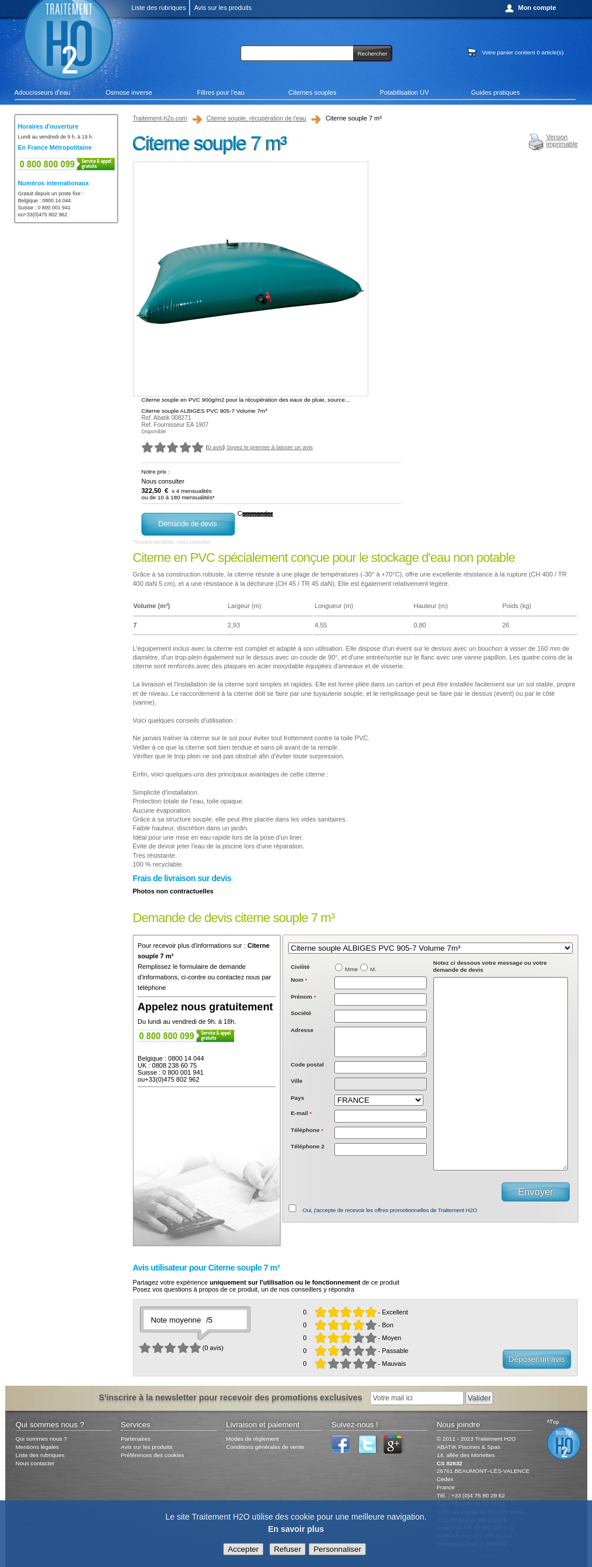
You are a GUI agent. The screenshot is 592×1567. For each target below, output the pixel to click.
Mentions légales (37, 1447)
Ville (296, 1086)
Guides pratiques (495, 92)
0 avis (215, 447)
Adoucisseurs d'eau (43, 92)
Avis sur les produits (222, 7)
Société (300, 1013)
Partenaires (135, 1438)
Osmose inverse (129, 92)
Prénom (303, 996)
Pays (297, 1103)
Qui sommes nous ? (41, 1438)
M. (373, 969)
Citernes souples (313, 92)
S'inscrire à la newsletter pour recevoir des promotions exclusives (230, 1397)
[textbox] (380, 1072)
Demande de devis (187, 524)
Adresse (301, 1030)
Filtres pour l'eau (221, 92)
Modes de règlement (252, 1438)
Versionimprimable (562, 140)
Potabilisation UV (404, 92)
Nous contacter (35, 1463)
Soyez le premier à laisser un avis (270, 447)
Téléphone (306, 1135)
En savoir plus (296, 1529)
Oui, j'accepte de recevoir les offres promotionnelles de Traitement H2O (390, 1210)
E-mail (301, 1118)
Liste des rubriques (159, 7)
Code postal (307, 1069)
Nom (298, 979)
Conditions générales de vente (265, 1447)
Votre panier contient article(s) (522, 52)
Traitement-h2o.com (160, 118)
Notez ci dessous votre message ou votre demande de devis (490, 966)
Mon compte (537, 7)
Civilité (299, 967)
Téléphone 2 (307, 1151)
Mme (351, 969)
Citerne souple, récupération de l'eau (256, 118)
